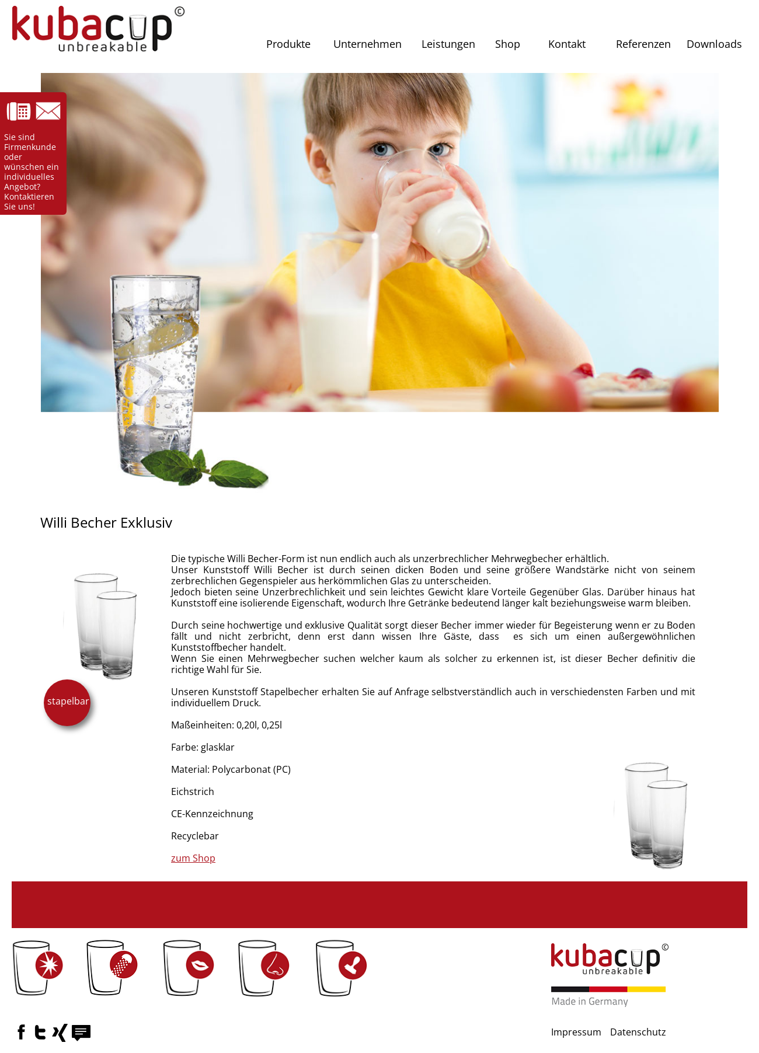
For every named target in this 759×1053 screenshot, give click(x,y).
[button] (33, 966)
